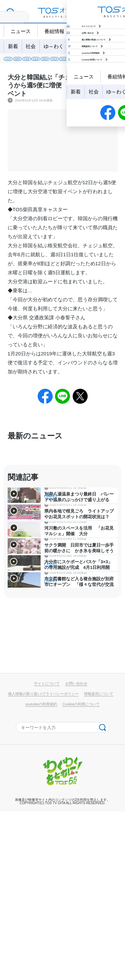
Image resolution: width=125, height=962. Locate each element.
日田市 (101, 61)
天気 (83, 31)
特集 (94, 46)
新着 (13, 46)
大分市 (14, 61)
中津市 (57, 61)
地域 (76, 46)
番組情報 (54, 31)
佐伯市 (79, 61)
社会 (31, 46)
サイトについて (47, 834)
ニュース (21, 31)
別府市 (36, 61)
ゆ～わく (54, 46)
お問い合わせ (76, 834)
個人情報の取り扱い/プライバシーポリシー (43, 844)
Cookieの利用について (81, 854)
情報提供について (98, 844)
